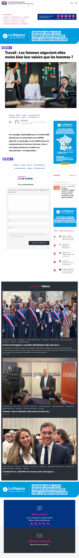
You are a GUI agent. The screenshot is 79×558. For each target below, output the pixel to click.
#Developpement (16, 17)
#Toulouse (26, 406)
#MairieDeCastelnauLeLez (56, 466)
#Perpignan (21, 339)
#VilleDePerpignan (23, 342)
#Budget (6, 17)
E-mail (10, 220)
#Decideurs (24, 23)
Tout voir (72, 175)
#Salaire (24, 117)
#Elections (34, 406)
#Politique (6, 342)
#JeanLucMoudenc (45, 406)
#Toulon (22, 20)
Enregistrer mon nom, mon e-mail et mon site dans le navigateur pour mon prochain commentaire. (28, 235)
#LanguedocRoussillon (10, 339)
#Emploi (25, 17)
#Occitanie (17, 406)
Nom (9, 213)
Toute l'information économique (20, 2)
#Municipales (55, 339)
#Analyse (12, 115)
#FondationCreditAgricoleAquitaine (65, 184)
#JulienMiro (42, 466)
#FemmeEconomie (34, 115)
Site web (10, 227)
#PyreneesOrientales (33, 339)
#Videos (13, 342)
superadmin (24, 120)
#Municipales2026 (66, 339)
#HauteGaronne (7, 406)
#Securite (14, 20)
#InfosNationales (14, 117)
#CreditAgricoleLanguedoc (11, 23)
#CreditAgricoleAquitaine (62, 182)
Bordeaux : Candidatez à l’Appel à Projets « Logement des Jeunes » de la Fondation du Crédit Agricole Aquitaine (68, 192)
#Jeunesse (6, 20)
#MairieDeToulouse (58, 406)
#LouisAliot (45, 339)
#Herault (17, 466)
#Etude (25, 115)
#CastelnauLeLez (8, 466)
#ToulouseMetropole (30, 408)
